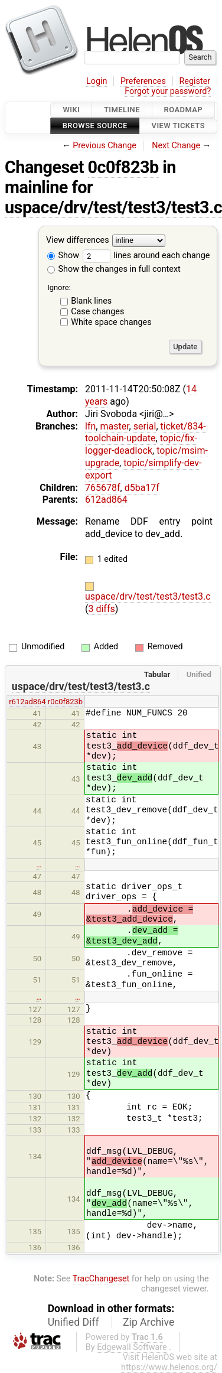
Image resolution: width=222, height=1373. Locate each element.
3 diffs (101, 608)
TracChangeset (101, 1279)
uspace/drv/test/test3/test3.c (148, 596)
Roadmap (183, 109)
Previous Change (104, 146)
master (114, 426)
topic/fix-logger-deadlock (141, 444)
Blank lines (91, 301)
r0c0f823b (65, 701)
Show (63, 255)
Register (194, 81)
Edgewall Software (132, 1347)
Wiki (71, 109)
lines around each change (146, 255)
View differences (77, 240)
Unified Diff (73, 1322)
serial (144, 426)
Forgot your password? (168, 91)
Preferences (143, 81)
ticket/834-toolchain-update (145, 432)
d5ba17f (142, 487)
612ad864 (106, 499)
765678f (102, 487)
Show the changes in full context (114, 269)
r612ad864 (27, 701)
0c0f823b (123, 167)
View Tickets (178, 126)
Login (96, 81)
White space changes (111, 322)
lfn (90, 426)
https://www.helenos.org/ (169, 1367)
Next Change (176, 146)
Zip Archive (148, 1322)
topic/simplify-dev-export (143, 469)
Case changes (97, 312)
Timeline (122, 109)
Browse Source (95, 126)
